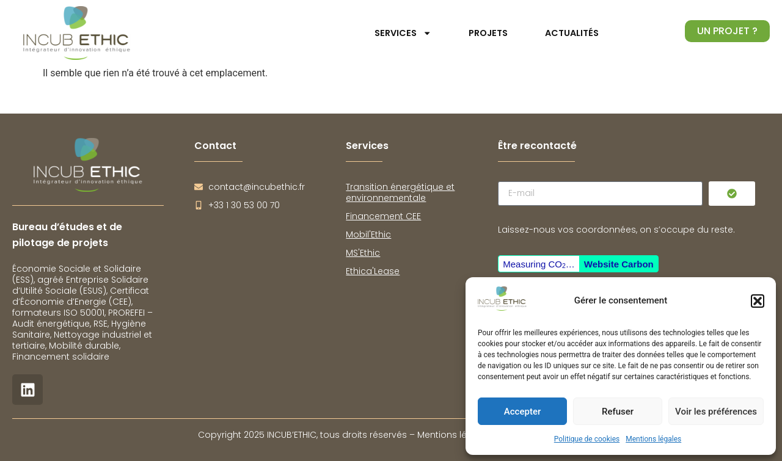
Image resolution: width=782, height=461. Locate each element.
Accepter (522, 411)
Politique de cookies (586, 439)
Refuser (618, 411)
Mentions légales (653, 439)
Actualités (572, 33)
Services (403, 33)
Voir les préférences (716, 411)
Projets (488, 33)
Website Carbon (619, 264)
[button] (757, 301)
